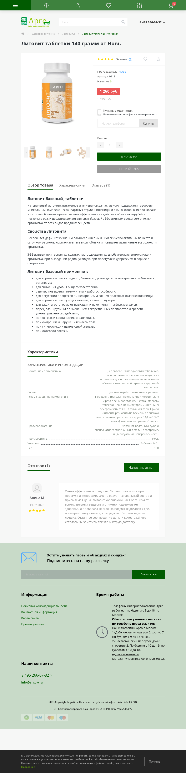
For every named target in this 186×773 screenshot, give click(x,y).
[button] (77, 5)
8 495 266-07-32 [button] (36, 675)
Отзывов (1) (100, 185)
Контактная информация (39, 612)
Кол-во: (102, 138)
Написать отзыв (141, 467)
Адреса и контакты (125, 654)
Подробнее (28, 767)
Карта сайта (30, 618)
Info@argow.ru (32, 682)
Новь (122, 71)
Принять (155, 761)
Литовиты (68, 33)
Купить (148, 123)
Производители (32, 624)
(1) (130, 59)
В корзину (129, 157)
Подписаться (149, 574)
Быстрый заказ (129, 169)
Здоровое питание (43, 33)
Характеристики (72, 185)
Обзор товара (40, 185)
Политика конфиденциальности (44, 606)
